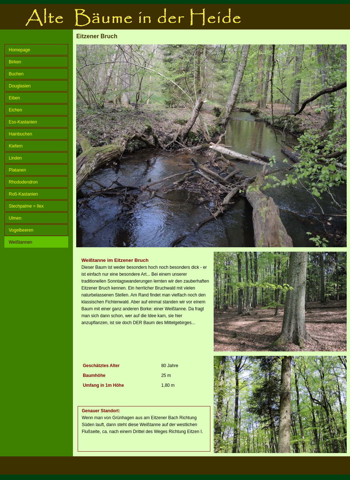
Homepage (19, 49)
